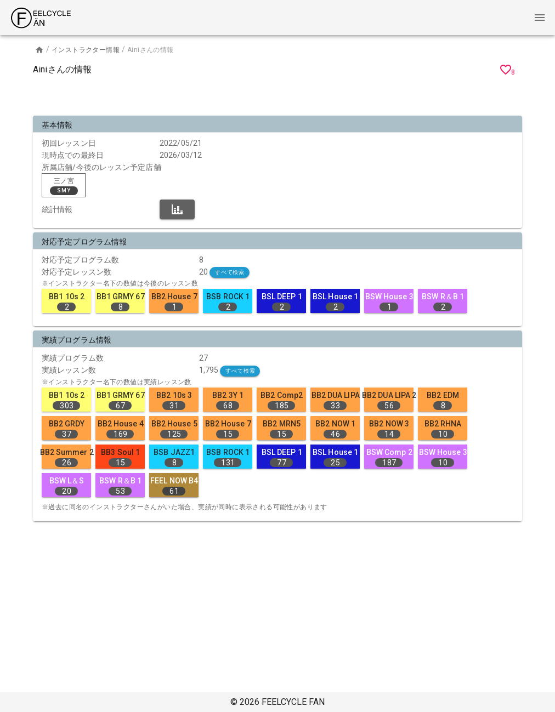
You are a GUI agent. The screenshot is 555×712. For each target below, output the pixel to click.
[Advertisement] (277, 97)
